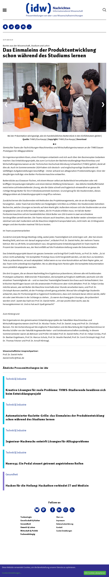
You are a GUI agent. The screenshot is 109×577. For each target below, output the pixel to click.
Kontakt (59, 527)
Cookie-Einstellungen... (11, 573)
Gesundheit (25, 524)
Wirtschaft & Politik (29, 530)
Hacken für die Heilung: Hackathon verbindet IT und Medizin (47, 485)
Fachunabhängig (27, 534)
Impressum (60, 520)
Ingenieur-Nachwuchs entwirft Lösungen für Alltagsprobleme (47, 441)
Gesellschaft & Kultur (30, 520)
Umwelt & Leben (27, 527)
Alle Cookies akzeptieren (94, 573)
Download (81, 139)
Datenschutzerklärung (64, 524)
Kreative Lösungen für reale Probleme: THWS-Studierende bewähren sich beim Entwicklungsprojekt (56, 392)
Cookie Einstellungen (64, 531)
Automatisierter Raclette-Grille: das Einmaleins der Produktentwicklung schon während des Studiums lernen (55, 417)
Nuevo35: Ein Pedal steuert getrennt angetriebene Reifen (44, 463)
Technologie (26, 517)
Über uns (59, 517)
